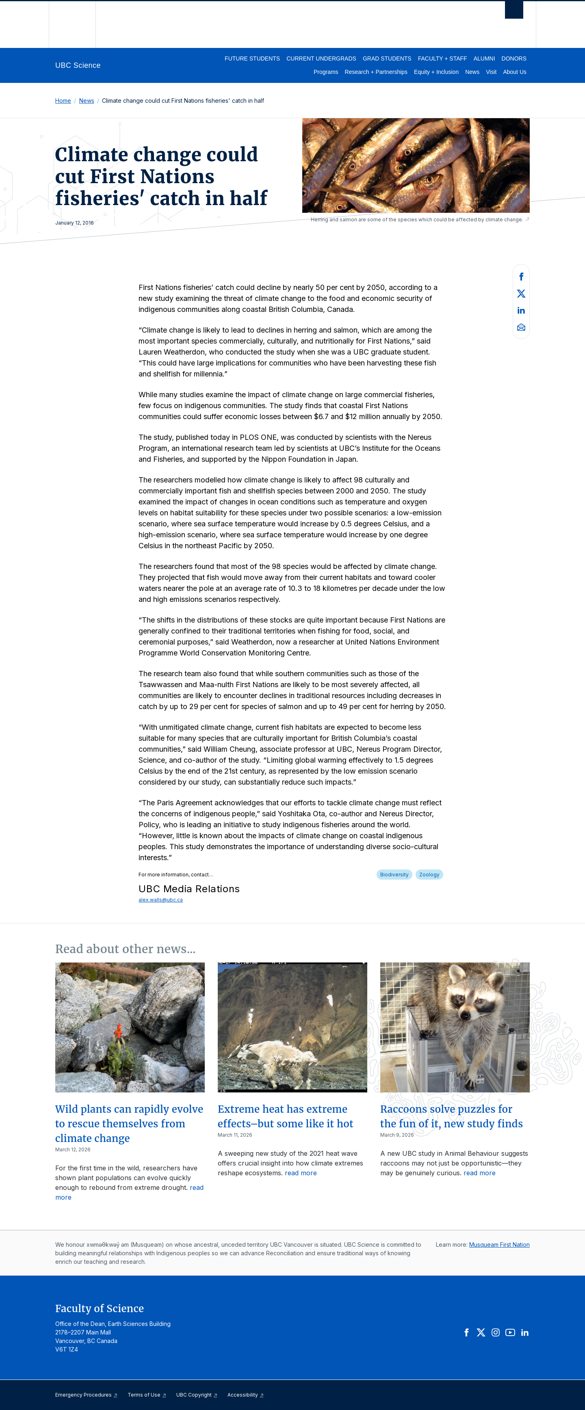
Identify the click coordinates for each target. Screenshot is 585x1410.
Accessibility (246, 1395)
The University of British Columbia (72, 24)
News (472, 72)
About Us (514, 72)
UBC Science (78, 65)
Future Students (252, 58)
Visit (491, 72)
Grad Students (387, 58)
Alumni (484, 58)
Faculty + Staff (442, 58)
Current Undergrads (321, 58)
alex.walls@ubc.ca (161, 900)
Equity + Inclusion (436, 72)
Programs (326, 72)
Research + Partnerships (376, 72)
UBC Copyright (197, 1395)
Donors (514, 58)
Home (63, 100)
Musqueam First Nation (499, 1244)
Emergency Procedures (86, 1395)
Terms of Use (147, 1395)
